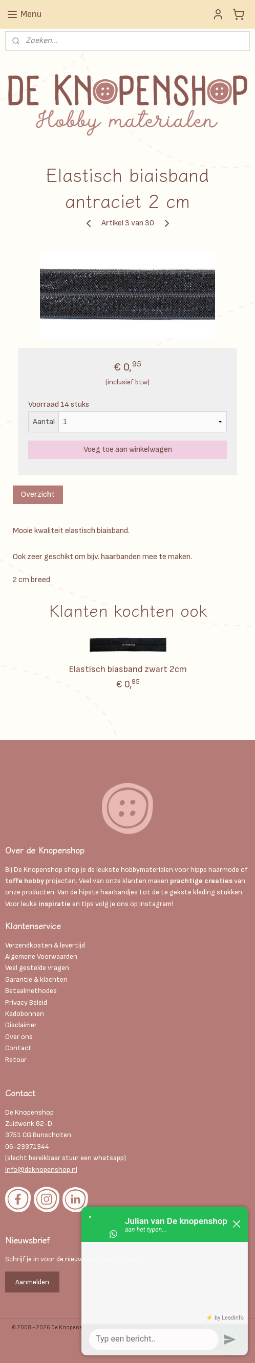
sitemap (163, 1327)
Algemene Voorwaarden (41, 956)
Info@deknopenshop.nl (41, 1169)
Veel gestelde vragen (37, 967)
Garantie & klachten (36, 979)
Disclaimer (21, 1025)
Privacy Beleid (26, 1002)
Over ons (19, 1036)
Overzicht (38, 494)
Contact (18, 1048)
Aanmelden (32, 1282)
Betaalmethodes (31, 990)
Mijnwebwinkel (142, 1344)
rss (180, 1327)
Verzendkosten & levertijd (45, 945)
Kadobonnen (24, 1013)
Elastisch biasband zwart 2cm (128, 669)
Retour (16, 1059)
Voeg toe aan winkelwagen (127, 449)
